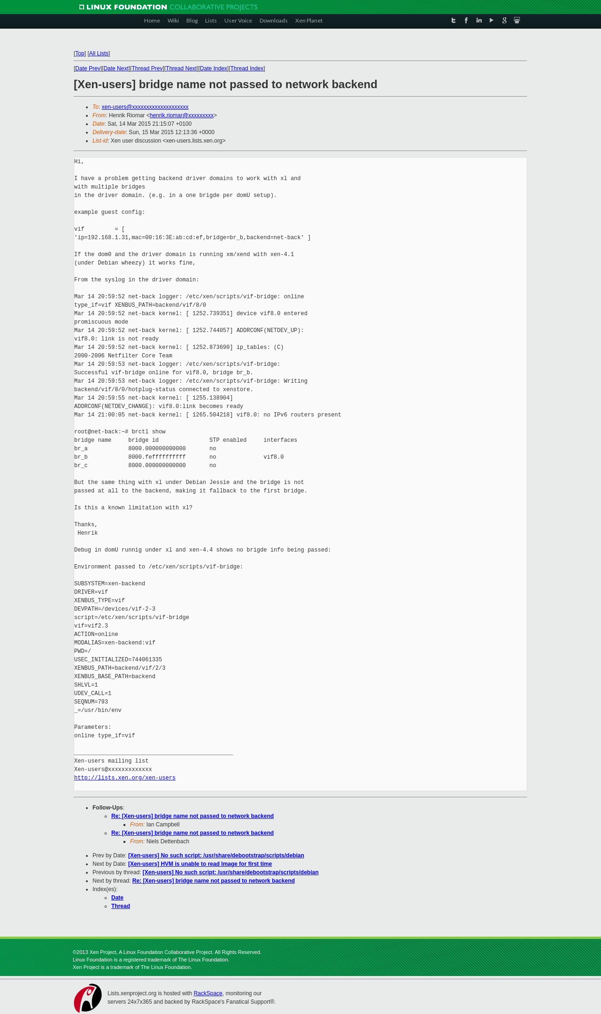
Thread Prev (146, 68)
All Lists (98, 53)
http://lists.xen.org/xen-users (125, 778)
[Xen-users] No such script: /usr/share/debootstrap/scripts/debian (216, 855)
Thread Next (181, 68)
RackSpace (207, 993)
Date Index (213, 68)
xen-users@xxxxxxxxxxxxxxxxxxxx (145, 107)
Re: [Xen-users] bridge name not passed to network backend (192, 816)
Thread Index (247, 68)
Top (79, 53)
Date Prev (87, 68)
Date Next (115, 68)
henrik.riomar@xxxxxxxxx (182, 115)
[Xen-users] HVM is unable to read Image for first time (200, 864)
